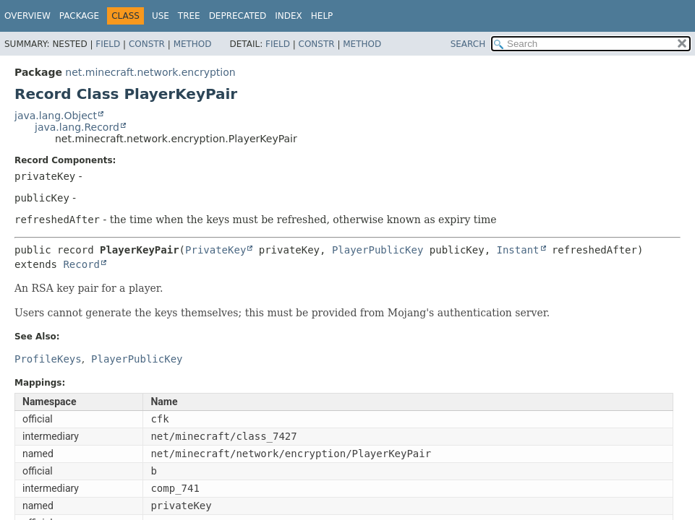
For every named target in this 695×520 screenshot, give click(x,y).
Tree (189, 16)
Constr (147, 44)
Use (160, 16)
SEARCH (468, 44)
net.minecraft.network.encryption (150, 72)
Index (288, 16)
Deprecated (238, 16)
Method (193, 44)
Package (79, 16)
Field (107, 44)
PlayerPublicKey (377, 250)
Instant (518, 250)
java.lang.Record (77, 127)
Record (81, 264)
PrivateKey (215, 250)
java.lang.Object (55, 115)
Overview (27, 16)
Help (322, 16)
